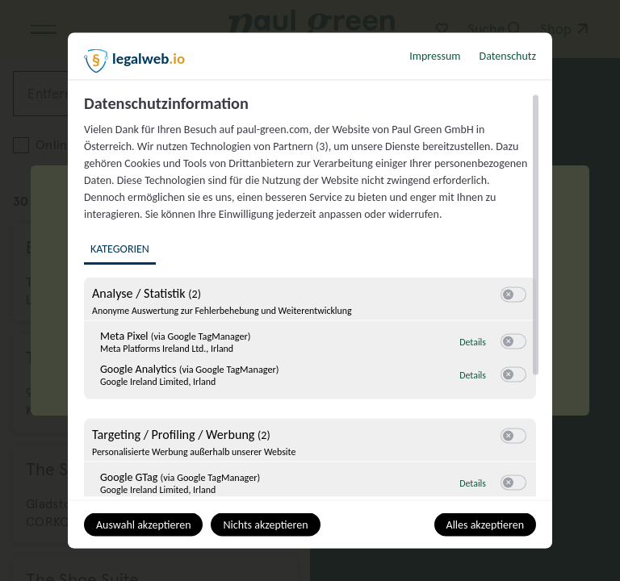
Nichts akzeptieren (265, 525)
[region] (312, 295)
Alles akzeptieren (485, 525)
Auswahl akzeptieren (143, 525)
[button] (508, 295)
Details (472, 342)
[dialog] (310, 291)
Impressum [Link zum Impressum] (434, 56)
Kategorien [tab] (119, 249)
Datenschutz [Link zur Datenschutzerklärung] (508, 56)
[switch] (513, 295)
